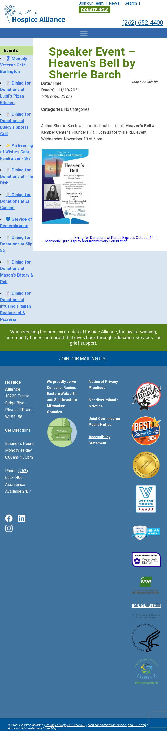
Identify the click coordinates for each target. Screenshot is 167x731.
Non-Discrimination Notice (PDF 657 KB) (117, 725)
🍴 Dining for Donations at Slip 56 (16, 244)
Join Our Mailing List (83, 358)
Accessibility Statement (25, 728)
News (114, 3)
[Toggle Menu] (84, 33)
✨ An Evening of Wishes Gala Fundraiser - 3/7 (16, 152)
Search (131, 3)
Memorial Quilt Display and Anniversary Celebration (84, 241)
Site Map (50, 728)
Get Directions (18, 430)
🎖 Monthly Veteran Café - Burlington (14, 65)
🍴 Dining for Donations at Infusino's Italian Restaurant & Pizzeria (15, 306)
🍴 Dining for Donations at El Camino (15, 201)
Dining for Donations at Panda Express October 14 (116, 238)
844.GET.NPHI (146, 590)
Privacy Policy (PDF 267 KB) (65, 725)
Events (11, 50)
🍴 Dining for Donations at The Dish (16, 176)
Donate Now (94, 9)
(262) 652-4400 (142, 22)
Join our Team (91, 3)
